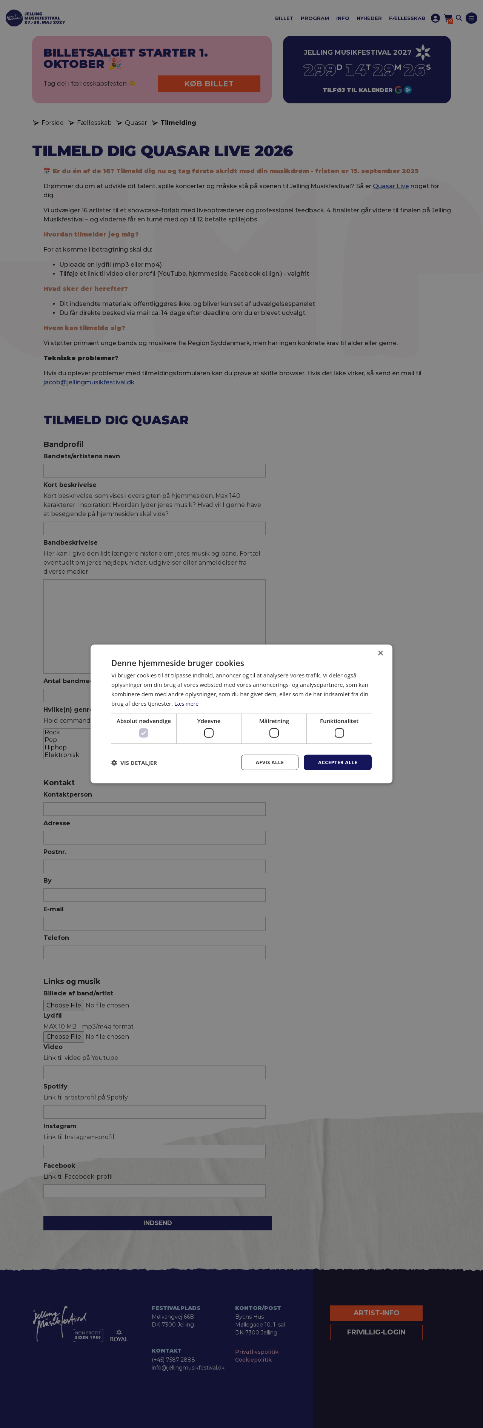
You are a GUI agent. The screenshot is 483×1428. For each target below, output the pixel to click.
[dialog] (241, 714)
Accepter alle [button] (336, 762)
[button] (134, 762)
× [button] (380, 653)
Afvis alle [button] (266, 762)
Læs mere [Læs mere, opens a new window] (187, 702)
